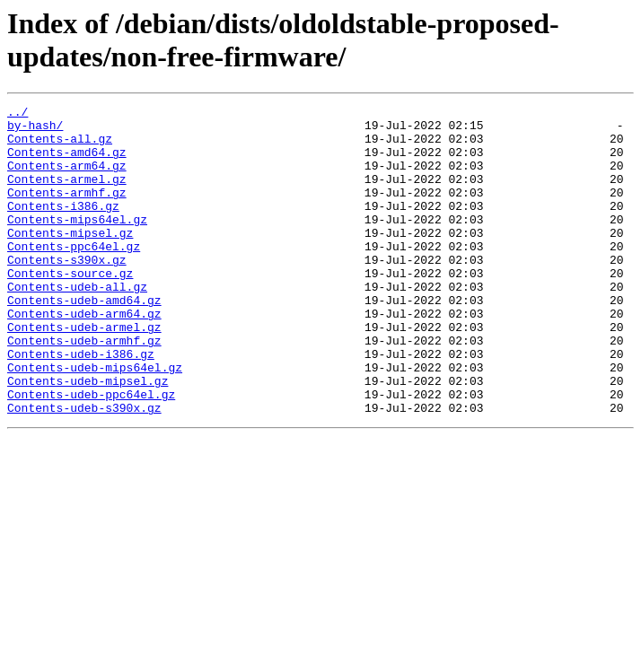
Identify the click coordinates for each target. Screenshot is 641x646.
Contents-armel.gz (67, 195)
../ (17, 114)
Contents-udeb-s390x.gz (84, 469)
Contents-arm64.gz (67, 178)
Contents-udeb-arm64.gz (84, 356)
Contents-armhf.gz (67, 211)
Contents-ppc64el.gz (73, 275)
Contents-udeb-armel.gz (84, 372)
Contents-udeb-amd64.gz (84, 340)
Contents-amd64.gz (67, 162)
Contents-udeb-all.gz (77, 324)
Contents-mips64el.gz (77, 243)
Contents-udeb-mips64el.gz (94, 421)
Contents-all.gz (59, 146)
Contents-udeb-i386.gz (80, 405)
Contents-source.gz (70, 308)
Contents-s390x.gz (67, 292)
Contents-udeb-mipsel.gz (87, 437)
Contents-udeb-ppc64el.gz (91, 453)
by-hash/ (35, 130)
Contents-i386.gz (63, 227)
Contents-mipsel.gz (70, 259)
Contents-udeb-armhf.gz (84, 388)
